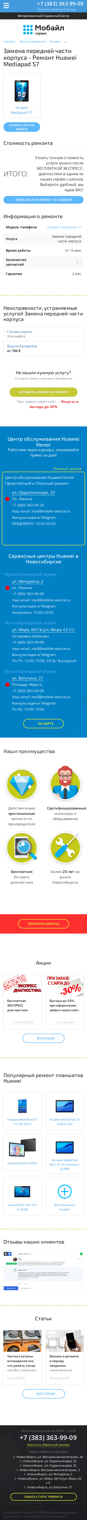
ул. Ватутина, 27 (27, 678)
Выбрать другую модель (21, 127)
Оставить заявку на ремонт (43, 392)
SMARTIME (31, 1516)
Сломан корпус (20, 331)
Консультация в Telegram (34, 517)
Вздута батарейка (22, 346)
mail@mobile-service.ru (51, 511)
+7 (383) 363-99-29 (28, 505)
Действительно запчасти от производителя (21, 816)
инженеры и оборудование (66, 813)
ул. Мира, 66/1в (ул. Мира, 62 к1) (43, 629)
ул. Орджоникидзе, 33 (33, 492)
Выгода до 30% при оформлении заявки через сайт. (64, 1005)
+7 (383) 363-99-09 (60, 3)
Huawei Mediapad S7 (64, 227)
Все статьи (42, 1394)
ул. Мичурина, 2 (27, 581)
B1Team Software (54, 1516)
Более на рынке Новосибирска (65, 876)
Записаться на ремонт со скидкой (43, 200)
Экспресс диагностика (21, 876)
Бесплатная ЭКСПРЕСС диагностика (17, 1005)
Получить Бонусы (43, 924)
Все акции (42, 1038)
